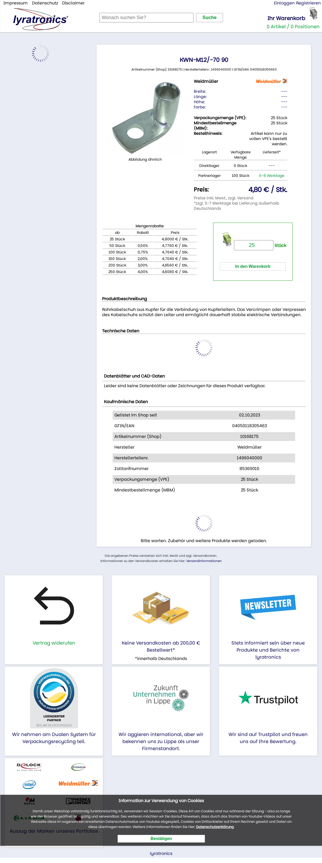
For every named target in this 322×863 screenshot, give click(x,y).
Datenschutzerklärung (215, 826)
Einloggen (284, 3)
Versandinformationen (204, 561)
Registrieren (308, 3)
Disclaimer (73, 3)
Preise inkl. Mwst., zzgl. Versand (223, 198)
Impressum (15, 3)
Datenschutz (45, 3)
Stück (260, 245)
